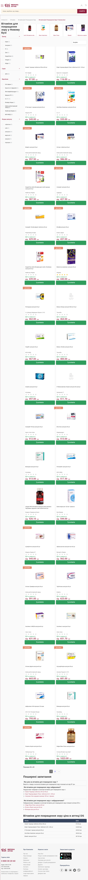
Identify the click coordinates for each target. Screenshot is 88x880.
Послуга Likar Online (43, 871)
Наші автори (26, 864)
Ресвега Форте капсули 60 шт (33, 807)
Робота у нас (26, 862)
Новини (25, 858)
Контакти (25, 867)
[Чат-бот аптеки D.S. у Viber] (79, 870)
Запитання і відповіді (44, 867)
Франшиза (26, 860)
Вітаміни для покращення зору (27, 20)
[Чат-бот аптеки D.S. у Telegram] (74, 870)
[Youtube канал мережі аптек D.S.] (70, 870)
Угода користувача (28, 873)
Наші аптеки (41, 858)
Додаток (40, 864)
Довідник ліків (42, 873)
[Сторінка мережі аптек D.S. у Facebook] (61, 870)
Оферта (25, 875)
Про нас (25, 853)
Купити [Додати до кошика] (39, 83)
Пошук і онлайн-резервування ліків (47, 856)
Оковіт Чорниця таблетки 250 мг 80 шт (36, 791)
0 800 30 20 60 (8, 861)
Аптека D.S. (4, 20)
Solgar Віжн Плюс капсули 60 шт (34, 805)
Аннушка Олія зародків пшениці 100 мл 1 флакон (39, 796)
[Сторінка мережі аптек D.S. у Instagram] (66, 870)
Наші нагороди (27, 856)
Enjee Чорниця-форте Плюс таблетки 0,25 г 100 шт (40, 794)
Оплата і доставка (43, 869)
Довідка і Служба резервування (47, 862)
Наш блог (40, 853)
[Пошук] (82, 11)
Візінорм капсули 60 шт (32, 809)
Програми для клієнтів (44, 860)
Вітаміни (12, 20)
